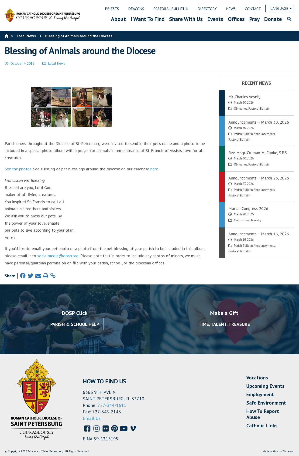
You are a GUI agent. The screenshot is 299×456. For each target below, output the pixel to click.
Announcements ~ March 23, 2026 (258, 178)
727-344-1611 (112, 405)
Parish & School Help (74, 324)
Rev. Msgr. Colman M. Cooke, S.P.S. (257, 152)
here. (154, 169)
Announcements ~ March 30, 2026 (258, 122)
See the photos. (18, 169)
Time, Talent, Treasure (224, 324)
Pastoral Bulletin (259, 109)
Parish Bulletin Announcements (254, 134)
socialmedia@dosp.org (58, 255)
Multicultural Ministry (247, 220)
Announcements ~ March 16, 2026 (258, 233)
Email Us (92, 418)
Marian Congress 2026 (248, 208)
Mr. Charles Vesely (244, 96)
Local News (56, 63)
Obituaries (240, 109)
